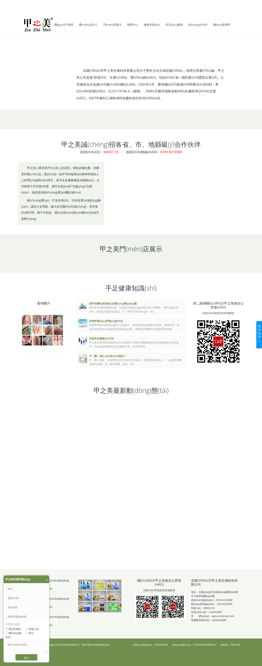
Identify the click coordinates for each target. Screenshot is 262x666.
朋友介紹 (32, 629)
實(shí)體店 (13, 629)
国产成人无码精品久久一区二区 (211, 657)
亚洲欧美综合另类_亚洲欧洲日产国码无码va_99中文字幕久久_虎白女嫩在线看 (148, 657)
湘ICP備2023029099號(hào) (95, 645)
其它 (30, 633)
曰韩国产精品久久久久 (90, 657)
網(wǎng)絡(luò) (13, 635)
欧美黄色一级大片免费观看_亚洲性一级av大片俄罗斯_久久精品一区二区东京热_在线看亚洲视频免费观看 (157, 653)
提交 (26, 657)
